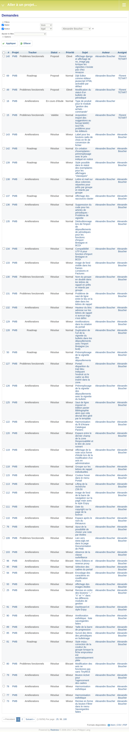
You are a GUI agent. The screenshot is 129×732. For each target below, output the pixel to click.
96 (8, 560)
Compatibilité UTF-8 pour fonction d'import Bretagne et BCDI (83, 254)
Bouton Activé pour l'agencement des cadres (82, 679)
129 (8, 321)
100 (65, 719)
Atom (112, 725)
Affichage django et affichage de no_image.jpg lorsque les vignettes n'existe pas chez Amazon (84, 64)
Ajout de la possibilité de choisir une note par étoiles (83, 530)
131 (8, 293)
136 (8, 204)
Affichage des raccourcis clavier (84, 197)
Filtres (7, 22)
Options (7, 37)
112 (8, 492)
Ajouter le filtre (8, 34)
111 (8, 506)
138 (8, 179)
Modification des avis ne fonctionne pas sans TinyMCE (83, 667)
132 (8, 307)
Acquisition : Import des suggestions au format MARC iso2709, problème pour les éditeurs (83, 123)
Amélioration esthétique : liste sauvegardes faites (83, 619)
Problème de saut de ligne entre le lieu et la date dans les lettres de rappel (83, 299)
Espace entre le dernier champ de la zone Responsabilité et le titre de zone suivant (84, 440)
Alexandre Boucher (105, 56)
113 (8, 484)
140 (8, 56)
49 (8, 89)
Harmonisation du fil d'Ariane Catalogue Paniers (82, 425)
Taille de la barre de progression (83, 628)
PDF (125, 725)
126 (8, 385)
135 (8, 221)
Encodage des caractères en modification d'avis (82, 576)
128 (8, 330)
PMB (14, 56)
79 (8, 675)
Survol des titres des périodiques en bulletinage (83, 636)
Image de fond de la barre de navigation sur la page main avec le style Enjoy (83, 498)
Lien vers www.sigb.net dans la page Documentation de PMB (83, 543)
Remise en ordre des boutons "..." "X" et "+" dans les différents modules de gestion (84, 597)
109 (8, 538)
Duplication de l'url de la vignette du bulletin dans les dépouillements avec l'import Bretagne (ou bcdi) (83, 339)
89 (8, 627)
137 (8, 196)
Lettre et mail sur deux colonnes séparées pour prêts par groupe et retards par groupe (84, 186)
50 (8, 352)
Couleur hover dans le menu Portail (82, 478)
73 (8, 701)
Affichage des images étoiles (82, 585)
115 (8, 475)
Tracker (32, 52)
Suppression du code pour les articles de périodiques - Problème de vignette (83, 211)
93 (8, 584)
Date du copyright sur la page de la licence (83, 510)
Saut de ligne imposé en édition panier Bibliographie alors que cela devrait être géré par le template (83, 410)
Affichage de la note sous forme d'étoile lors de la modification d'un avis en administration (84, 457)
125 (8, 402)
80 (8, 663)
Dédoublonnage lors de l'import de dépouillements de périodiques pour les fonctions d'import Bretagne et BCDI (83, 233)
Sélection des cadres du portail (84, 568)
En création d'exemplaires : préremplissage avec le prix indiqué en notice (84, 154)
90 (8, 615)
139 (8, 162)
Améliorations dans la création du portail (83, 324)
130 (8, 276)
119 (8, 450)
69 (8, 75)
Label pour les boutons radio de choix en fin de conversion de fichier (84, 140)
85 (8, 633)
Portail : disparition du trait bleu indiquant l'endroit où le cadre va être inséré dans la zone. (82, 373)
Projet (15, 52)
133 (8, 262)
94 (8, 572)
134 (8, 248)
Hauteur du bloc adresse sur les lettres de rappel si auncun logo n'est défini (83, 313)
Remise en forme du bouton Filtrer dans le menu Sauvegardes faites (84, 706)
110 (8, 518)
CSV (119, 725)
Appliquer (11, 43)
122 (8, 421)
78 (8, 686)
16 (8, 101)
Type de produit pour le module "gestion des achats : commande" (83, 106)
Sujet (85, 52)
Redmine (54, 730)
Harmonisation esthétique (82, 687)
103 (8, 552)
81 (8, 641)
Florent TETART (122, 57)
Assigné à (123, 52)
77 (8, 695)
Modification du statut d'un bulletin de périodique (83, 93)
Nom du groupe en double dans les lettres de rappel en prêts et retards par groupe (83, 283)
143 (8, 134)
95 (8, 566)
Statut (6, 25)
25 (8, 590)
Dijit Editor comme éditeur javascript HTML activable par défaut (83, 81)
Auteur (7, 29)
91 (8, 607)
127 (8, 363)
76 (8, 526)
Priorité (70, 52)
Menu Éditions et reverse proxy (84, 562)
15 (8, 115)
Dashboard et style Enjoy (82, 608)
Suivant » (30, 719)
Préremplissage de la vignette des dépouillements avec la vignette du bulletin (83, 392)
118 (8, 466)
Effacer (27, 43)
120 (8, 433)
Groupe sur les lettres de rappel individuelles (83, 469)
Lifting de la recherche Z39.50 (81, 487)
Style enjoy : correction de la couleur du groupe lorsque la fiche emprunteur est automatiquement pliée (84, 651)
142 (8, 148)
